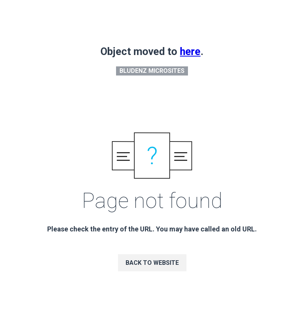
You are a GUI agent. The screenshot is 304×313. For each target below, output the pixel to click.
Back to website (152, 262)
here (190, 52)
